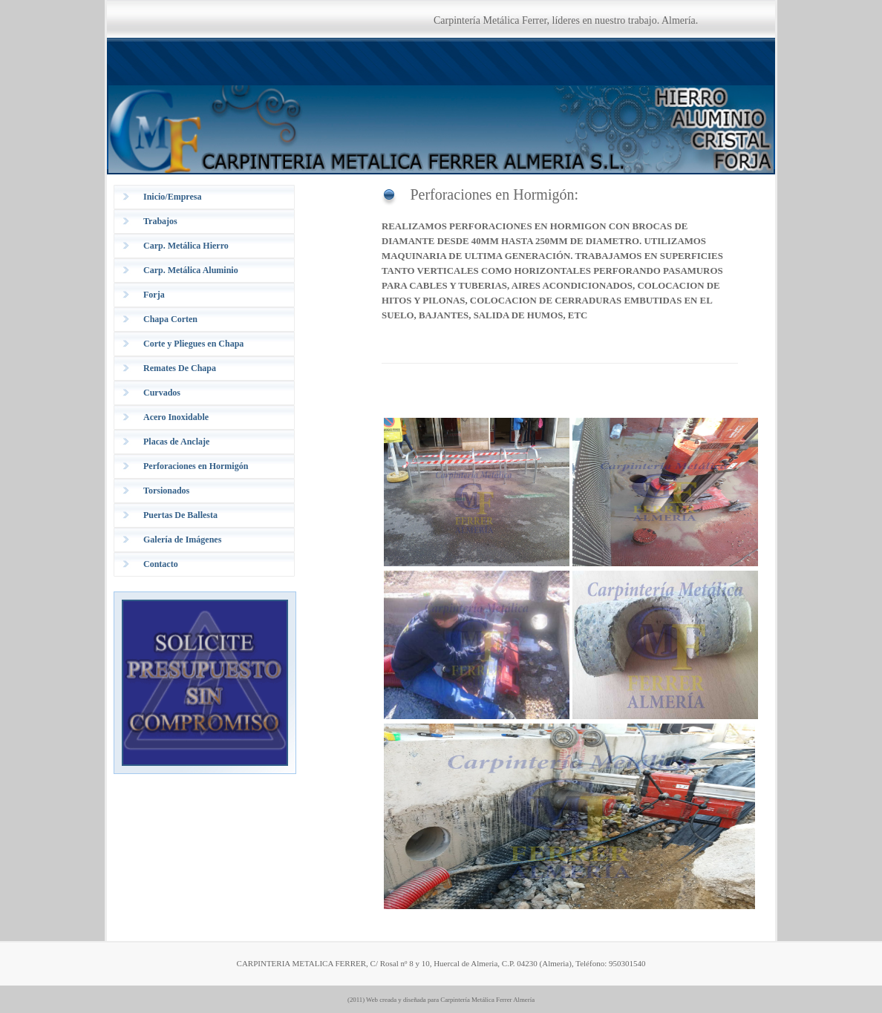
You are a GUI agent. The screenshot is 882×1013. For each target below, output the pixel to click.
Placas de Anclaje (176, 441)
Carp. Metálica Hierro (186, 245)
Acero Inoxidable (176, 417)
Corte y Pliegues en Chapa (193, 343)
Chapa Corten (170, 319)
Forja (154, 294)
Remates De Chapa (179, 368)
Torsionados (166, 490)
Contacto (160, 564)
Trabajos (160, 221)
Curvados (161, 392)
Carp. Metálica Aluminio (190, 270)
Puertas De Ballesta (180, 515)
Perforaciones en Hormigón (195, 466)
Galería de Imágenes (182, 539)
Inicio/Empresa (172, 196)
